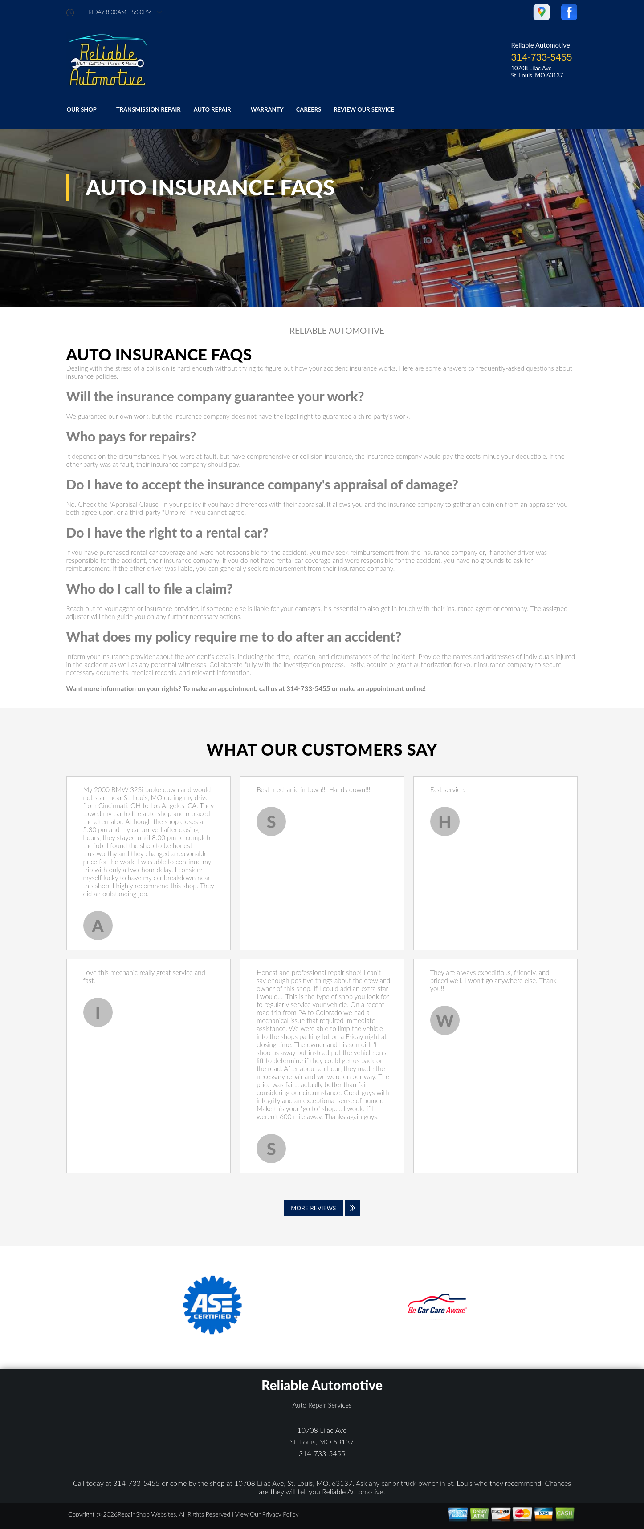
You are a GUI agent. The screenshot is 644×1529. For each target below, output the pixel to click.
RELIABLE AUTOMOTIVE (336, 331)
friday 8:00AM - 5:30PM (118, 12)
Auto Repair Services (322, 1405)
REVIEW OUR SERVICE (364, 109)
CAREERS (308, 109)
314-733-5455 (541, 57)
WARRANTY (267, 109)
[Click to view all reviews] (322, 1208)
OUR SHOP (82, 109)
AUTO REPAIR (212, 109)
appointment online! (396, 688)
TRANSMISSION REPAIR (148, 109)
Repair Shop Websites (147, 1514)
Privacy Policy (280, 1514)
